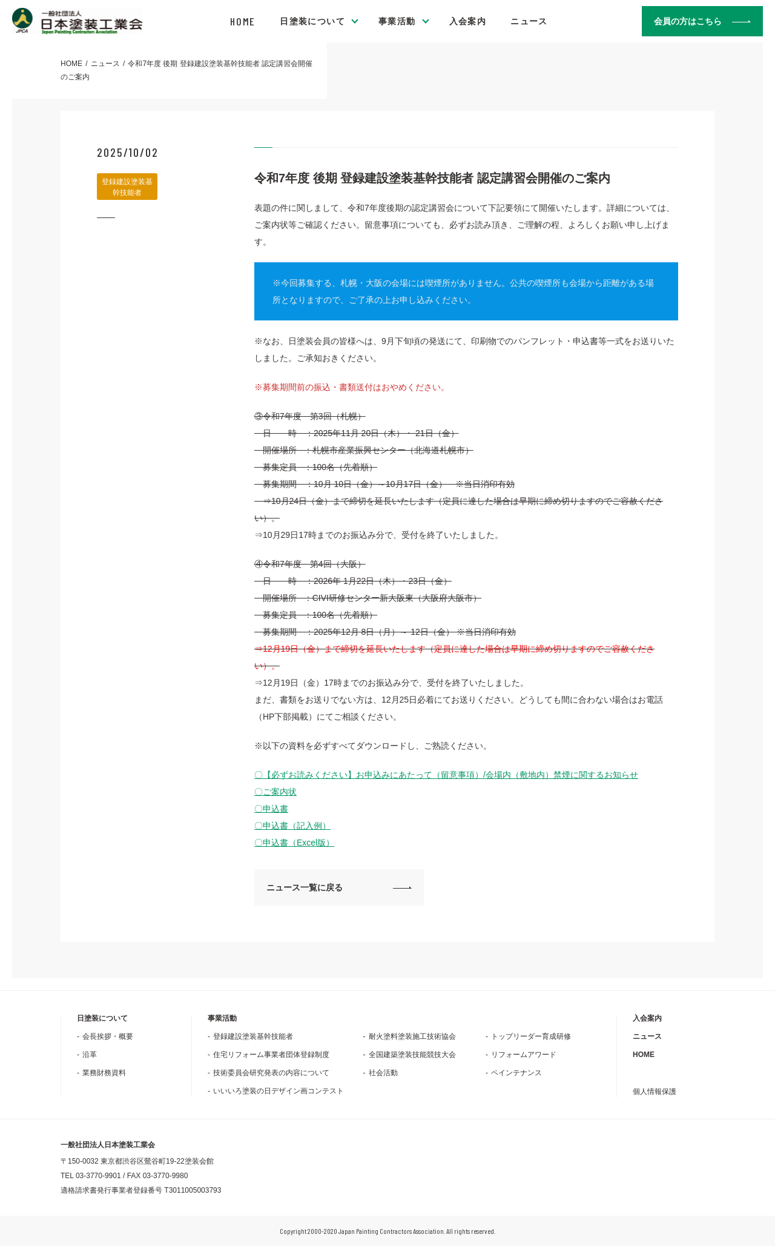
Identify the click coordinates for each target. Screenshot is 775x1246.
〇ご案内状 (275, 792)
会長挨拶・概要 (107, 1036)
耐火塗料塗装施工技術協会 (412, 1036)
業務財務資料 (104, 1073)
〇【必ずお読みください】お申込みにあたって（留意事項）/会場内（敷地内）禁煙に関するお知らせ (446, 775)
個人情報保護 (654, 1091)
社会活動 (383, 1073)
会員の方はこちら (688, 21)
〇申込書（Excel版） (294, 842)
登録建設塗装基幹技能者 (253, 1036)
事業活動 (397, 21)
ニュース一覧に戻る (304, 887)
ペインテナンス (516, 1073)
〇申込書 (271, 809)
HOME (243, 21)
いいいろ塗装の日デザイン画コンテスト (278, 1091)
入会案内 (468, 21)
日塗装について (312, 21)
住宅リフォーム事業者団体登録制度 (271, 1054)
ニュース (529, 21)
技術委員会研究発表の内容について (271, 1073)
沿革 (89, 1054)
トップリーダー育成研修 (531, 1036)
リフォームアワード (523, 1054)
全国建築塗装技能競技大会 (412, 1054)
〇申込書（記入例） (292, 825)
